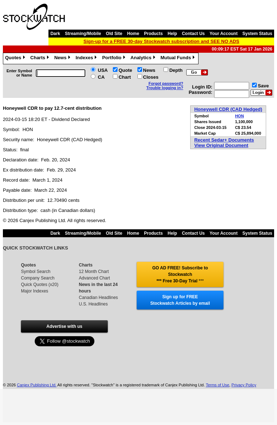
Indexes (87, 58)
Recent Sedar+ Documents (224, 140)
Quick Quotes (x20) (39, 284)
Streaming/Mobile (83, 33)
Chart (125, 77)
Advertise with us (64, 326)
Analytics (144, 58)
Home (133, 33)
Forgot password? (166, 83)
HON (239, 116)
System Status (257, 33)
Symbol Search (35, 271)
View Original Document (221, 145)
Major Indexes (34, 291)
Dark (55, 33)
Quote (125, 70)
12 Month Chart (94, 271)
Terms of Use (217, 385)
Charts (40, 58)
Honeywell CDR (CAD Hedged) (228, 109)
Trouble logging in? (164, 88)
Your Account (224, 33)
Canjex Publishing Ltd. (36, 385)
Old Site (114, 33)
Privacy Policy (243, 385)
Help (172, 33)
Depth (176, 70)
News (63, 58)
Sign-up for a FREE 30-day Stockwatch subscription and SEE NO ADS (161, 41)
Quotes (16, 58)
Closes (151, 77)
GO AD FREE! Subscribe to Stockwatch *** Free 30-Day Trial (180, 274)
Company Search (38, 278)
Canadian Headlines (98, 297)
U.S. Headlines (93, 304)
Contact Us (193, 33)
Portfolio (114, 58)
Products (153, 33)
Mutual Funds (179, 58)
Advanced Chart (94, 278)
